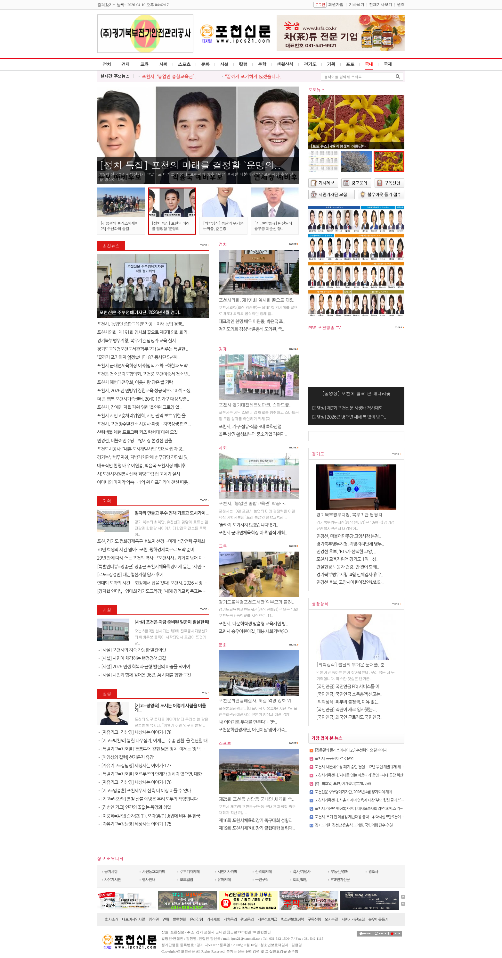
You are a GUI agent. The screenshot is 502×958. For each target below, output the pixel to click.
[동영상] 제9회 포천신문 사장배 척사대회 (347, 408)
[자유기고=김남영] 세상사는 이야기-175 (135, 824)
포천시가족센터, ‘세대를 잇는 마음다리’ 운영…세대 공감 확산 (359, 775)
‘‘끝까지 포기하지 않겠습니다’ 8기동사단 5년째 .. (138, 357)
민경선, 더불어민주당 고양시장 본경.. (348, 536)
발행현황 (179, 919)
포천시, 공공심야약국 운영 (334, 759)
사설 (224, 64)
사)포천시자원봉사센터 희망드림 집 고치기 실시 (138, 474)
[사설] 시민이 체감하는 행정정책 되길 (132, 658)
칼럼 (243, 64)
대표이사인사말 (133, 919)
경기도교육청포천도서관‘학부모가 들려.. (256, 601)
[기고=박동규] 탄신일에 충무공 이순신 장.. (273, 225)
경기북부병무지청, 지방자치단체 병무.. (350, 544)
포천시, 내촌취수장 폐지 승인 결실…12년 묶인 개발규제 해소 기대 (363, 767)
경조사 (373, 872)
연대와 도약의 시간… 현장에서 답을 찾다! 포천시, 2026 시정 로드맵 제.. (159, 583)
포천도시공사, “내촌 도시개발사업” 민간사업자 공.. (140, 449)
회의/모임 (300, 880)
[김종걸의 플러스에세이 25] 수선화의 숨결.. (119, 225)
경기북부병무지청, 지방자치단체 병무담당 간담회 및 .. (143, 457)
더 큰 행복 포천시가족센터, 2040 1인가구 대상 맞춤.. (143, 399)
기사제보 (213, 919)
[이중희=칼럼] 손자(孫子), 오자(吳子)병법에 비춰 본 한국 (149, 816)
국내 (369, 64)
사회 (163, 64)
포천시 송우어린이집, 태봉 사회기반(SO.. (254, 631)
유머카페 (224, 880)
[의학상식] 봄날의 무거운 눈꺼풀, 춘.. (351, 664)
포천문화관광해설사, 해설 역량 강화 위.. (256, 700)
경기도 (310, 64)
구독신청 (314, 919)
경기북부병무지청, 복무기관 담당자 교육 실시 (136, 340)
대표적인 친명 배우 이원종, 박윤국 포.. (252, 321)
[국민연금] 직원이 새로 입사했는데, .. (348, 709)
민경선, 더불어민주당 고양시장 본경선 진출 (134, 440)
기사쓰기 (356, 4)
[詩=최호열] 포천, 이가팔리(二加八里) (343, 784)
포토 (350, 64)
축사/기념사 (302, 872)
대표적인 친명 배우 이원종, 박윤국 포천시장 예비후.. (142, 465)
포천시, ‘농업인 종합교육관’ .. (170, 76)
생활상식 (285, 64)
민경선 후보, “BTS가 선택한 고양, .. (346, 551)
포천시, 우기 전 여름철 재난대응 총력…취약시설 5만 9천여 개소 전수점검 (368, 817)
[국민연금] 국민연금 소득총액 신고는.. (349, 694)
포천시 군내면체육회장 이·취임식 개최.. (253, 532)
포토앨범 (186, 880)
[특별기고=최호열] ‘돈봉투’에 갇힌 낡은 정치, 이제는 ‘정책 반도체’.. (157, 749)
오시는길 (331, 919)
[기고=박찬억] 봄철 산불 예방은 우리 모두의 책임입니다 (148, 799)
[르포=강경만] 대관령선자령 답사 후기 (130, 574)
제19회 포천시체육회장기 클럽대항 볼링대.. (257, 828)
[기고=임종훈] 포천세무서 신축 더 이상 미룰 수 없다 (145, 790)
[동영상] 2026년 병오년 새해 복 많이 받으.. (349, 417)
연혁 (165, 919)
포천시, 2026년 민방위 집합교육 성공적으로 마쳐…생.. (144, 390)
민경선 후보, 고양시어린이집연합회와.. (350, 582)
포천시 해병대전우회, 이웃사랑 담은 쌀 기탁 (135, 382)
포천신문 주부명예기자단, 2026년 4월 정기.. (140, 312)
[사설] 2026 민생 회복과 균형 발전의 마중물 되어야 (144, 666)
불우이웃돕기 (378, 919)
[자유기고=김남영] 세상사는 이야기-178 (135, 732)
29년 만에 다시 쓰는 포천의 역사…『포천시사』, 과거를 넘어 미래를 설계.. (159, 558)
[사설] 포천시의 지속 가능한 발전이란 (132, 650)
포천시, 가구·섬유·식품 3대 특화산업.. (251, 426)
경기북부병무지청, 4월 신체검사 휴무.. (349, 574)
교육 (144, 64)
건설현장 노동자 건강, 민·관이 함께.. (347, 567)
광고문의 (247, 919)
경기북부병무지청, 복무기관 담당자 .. (351, 514)
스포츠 (184, 64)
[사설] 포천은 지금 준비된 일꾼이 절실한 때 (171, 622)
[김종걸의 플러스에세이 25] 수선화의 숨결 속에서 (351, 750)
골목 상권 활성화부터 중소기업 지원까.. (253, 434)
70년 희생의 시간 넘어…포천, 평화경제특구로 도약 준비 (145, 549)
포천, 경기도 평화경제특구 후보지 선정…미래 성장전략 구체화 (151, 541)
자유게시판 (112, 880)
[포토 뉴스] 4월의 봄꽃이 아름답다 (338, 146)
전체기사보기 (380, 4)
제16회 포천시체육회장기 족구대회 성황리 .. (257, 820)
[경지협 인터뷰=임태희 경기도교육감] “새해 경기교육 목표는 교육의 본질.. (161, 591)
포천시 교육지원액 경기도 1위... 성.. (347, 559)
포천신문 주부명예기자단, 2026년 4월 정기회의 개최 (353, 792)
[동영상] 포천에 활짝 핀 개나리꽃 (356, 393)
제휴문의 (230, 919)
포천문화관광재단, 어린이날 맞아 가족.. (253, 730)
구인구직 (261, 880)
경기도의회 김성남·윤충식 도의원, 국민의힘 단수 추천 (354, 825)
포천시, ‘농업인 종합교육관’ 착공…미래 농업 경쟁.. (140, 324)
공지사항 (110, 872)
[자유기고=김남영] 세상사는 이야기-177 (135, 765)
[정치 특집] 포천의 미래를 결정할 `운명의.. (190, 164)
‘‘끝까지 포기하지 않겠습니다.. (253, 76)
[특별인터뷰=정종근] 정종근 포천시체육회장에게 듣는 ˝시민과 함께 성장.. (160, 566)
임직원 (154, 919)
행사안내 (148, 880)
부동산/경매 (339, 872)
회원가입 (336, 4)
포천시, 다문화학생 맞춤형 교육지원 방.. (253, 623)
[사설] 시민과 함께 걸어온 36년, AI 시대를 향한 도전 (145, 675)
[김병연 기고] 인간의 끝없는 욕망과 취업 (135, 807)
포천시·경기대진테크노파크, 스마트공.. (255, 404)
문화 (205, 64)
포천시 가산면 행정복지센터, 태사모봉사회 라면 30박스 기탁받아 (362, 809)
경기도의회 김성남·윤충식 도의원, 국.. (251, 329)
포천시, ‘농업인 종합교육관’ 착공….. (252, 503)
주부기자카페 (190, 872)
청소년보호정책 (292, 919)
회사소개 (111, 919)
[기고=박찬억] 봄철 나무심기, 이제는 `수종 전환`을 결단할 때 (153, 740)
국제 (388, 64)
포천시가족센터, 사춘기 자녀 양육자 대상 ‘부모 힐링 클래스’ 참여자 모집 (366, 800)
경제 (125, 64)
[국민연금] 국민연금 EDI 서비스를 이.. (348, 686)
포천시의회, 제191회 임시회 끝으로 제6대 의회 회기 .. (143, 332)
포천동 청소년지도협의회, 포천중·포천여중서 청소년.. (143, 374)
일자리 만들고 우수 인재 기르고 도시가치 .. (171, 513)
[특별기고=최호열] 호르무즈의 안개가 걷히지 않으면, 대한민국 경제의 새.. (164, 774)
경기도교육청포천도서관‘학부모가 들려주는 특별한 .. (142, 349)
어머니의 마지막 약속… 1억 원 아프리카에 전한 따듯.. (143, 482)
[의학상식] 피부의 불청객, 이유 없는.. (348, 702)
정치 (106, 64)
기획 (331, 64)
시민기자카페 (227, 872)
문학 (262, 64)
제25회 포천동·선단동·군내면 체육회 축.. (256, 799)
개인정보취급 (267, 919)
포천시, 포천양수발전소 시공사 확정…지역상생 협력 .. (143, 424)
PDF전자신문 (340, 880)
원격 (401, 4)
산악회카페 (263, 872)
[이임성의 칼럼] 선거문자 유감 (126, 757)
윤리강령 (196, 919)
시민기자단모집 (353, 919)
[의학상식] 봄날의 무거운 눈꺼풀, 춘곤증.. (223, 225)
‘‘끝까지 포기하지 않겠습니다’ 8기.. (248, 525)
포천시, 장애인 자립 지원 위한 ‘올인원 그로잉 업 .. (139, 407)
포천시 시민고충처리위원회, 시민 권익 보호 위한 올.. (142, 415)
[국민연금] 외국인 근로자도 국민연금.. (349, 717)
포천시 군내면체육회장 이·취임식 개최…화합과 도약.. (143, 365)
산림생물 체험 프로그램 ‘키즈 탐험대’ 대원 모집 (137, 432)
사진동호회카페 (153, 872)
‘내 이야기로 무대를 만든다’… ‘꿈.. (248, 722)
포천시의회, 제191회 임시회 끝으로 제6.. (256, 299)
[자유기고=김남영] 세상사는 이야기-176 (135, 782)
